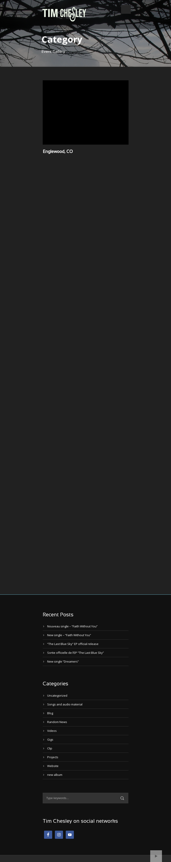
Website (53, 766)
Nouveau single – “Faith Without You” (72, 626)
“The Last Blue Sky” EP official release (72, 644)
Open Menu (126, 9)
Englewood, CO (58, 152)
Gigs (50, 739)
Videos (52, 731)
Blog (50, 713)
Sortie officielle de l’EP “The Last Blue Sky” (75, 653)
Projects (52, 757)
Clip (49, 748)
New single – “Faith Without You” (69, 635)
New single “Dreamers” (63, 661)
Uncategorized (57, 695)
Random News (57, 722)
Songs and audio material (64, 704)
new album (54, 775)
